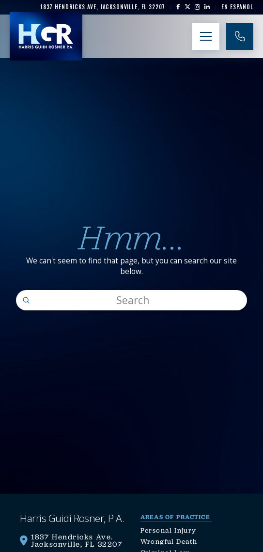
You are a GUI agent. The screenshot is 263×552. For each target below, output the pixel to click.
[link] (102, 7)
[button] (205, 36)
